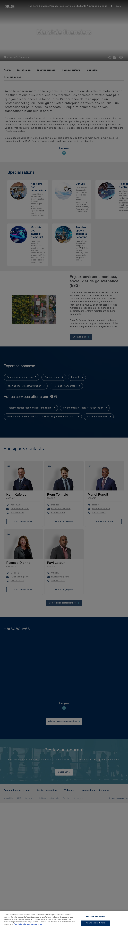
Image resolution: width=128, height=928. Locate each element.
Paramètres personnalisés (95, 916)
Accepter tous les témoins (95, 923)
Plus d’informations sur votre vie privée (28, 924)
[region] (64, 919)
